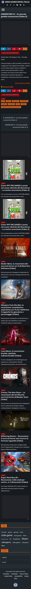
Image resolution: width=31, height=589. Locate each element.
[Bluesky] (20, 5)
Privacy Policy (24, 574)
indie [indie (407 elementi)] (21, 532)
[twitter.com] (3, 48)
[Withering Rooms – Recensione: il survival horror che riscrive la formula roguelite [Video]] (15, 420)
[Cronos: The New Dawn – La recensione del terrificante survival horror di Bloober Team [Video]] (15, 377)
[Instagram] (14, 5)
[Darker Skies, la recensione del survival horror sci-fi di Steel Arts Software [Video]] (15, 248)
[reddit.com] (14, 48)
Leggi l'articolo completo (10, 53)
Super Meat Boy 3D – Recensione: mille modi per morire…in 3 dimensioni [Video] (14, 479)
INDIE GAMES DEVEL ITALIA (17, 2)
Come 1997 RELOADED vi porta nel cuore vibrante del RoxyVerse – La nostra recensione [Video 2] (15, 187)
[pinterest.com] (19, 48)
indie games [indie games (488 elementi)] (17, 535)
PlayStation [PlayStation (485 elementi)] (16, 539)
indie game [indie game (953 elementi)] (6, 535)
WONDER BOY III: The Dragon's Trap (11, 107)
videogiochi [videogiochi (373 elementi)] (25, 542)
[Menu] (3, 9)
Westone (23, 104)
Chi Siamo (6, 574)
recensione (11, 104)
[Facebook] (10, 5)
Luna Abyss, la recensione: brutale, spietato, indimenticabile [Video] (12, 353)
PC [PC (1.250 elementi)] (10, 539)
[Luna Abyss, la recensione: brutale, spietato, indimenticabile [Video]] (15, 335)
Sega (17, 104)
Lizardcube (16, 101)
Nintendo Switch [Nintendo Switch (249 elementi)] (4, 539)
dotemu (8, 101)
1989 (3, 101)
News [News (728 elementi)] (24, 535)
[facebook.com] (8, 48)
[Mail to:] (25, 48)
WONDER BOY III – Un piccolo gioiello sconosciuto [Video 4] (15, 119)
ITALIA (4, 562)
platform (4, 104)
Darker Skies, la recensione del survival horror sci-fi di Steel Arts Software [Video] (15, 266)
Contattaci (14, 574)
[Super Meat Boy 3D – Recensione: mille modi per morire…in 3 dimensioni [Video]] (15, 462)
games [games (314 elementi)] (10, 532)
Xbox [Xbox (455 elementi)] (3, 545)
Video (3, 98)
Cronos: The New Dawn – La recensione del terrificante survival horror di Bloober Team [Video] (14, 396)
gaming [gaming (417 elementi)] (16, 532)
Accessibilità (18, 576)
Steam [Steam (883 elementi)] (25, 538)
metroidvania (24, 101)
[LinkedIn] (23, 5)
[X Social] (7, 5)
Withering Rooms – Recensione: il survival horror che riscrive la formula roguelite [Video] (15, 438)
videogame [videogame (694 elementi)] (6, 542)
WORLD (4, 557)
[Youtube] (17, 5)
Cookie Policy (8, 576)
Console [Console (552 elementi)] (3, 532)
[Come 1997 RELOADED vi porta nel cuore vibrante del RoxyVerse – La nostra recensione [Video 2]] (15, 170)
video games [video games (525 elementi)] (16, 542)
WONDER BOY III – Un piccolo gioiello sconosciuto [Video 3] (16, 126)
